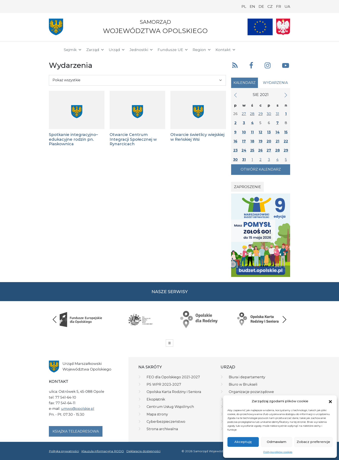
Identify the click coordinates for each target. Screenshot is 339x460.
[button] (330, 401)
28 (252, 114)
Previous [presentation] (54, 319)
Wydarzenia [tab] (275, 83)
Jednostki (141, 49)
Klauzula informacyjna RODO (102, 451)
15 (286, 132)
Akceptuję (243, 442)
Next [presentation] (284, 319)
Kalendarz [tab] (244, 83)
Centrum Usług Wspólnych (170, 407)
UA (287, 6)
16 (235, 141)
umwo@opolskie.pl (77, 409)
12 (260, 132)
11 (252, 132)
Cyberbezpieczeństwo (166, 422)
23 (235, 150)
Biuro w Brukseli (243, 384)
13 (269, 132)
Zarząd (95, 49)
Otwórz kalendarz (261, 169)
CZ (270, 6)
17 (244, 141)
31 (277, 114)
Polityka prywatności (64, 451)
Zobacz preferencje (313, 442)
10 (244, 132)
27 (244, 114)
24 (243, 150)
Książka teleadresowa (76, 431)
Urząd (117, 49)
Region (202, 49)
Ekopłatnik (156, 399)
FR (278, 6)
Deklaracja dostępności (143, 451)
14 (277, 132)
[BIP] (273, 48)
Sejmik (73, 49)
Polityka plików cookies (277, 452)
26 (260, 150)
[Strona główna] (53, 49)
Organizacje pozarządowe (251, 392)
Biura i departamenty (247, 377)
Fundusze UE (173, 49)
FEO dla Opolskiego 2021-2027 (173, 377)
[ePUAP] (286, 48)
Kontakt (226, 49)
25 (252, 150)
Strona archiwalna (162, 429)
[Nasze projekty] (260, 27)
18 (252, 141)
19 (260, 141)
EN (252, 6)
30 (269, 114)
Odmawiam (276, 442)
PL (243, 6)
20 (269, 141)
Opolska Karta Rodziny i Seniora (174, 392)
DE (261, 6)
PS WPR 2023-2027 (164, 384)
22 (286, 141)
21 (277, 141)
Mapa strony (157, 414)
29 (260, 114)
